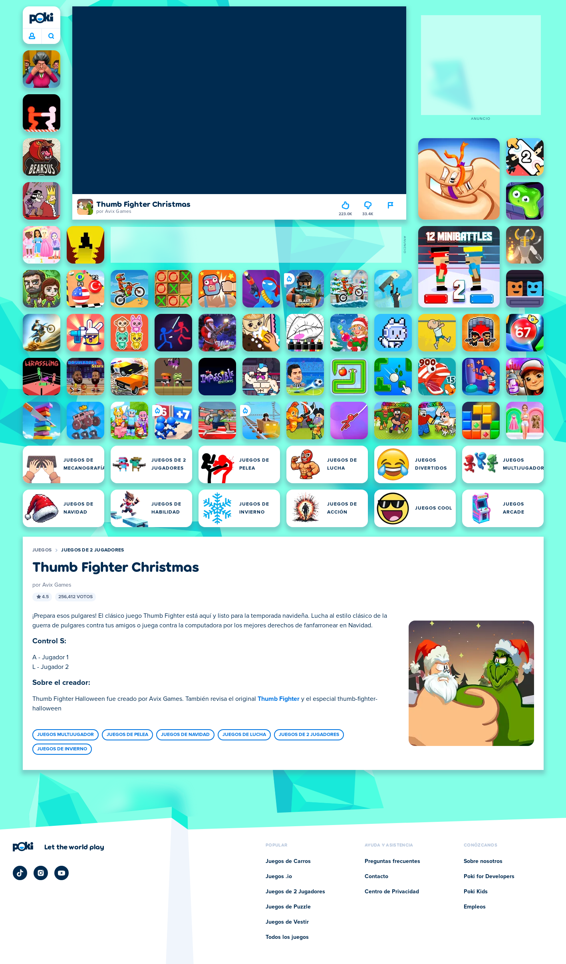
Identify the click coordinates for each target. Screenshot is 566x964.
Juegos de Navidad (185, 734)
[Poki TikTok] (20, 873)
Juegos (42, 550)
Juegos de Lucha (244, 734)
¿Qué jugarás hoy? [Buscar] (51, 36)
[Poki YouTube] (61, 873)
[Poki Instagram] (41, 873)
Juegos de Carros (288, 861)
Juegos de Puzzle (288, 907)
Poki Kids (476, 892)
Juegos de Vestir (287, 922)
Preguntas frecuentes (392, 861)
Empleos (475, 907)
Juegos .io (279, 876)
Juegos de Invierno (62, 749)
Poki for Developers (489, 876)
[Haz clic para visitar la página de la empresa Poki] (58, 846)
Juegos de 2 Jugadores (92, 550)
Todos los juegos (287, 937)
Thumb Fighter (279, 699)
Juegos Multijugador (65, 734)
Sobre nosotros (483, 861)
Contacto (376, 876)
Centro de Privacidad (392, 892)
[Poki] (42, 18)
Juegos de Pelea (127, 734)
